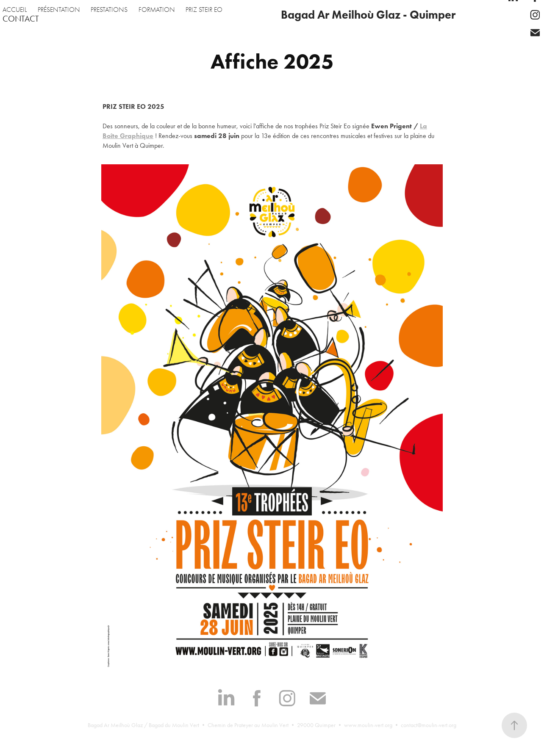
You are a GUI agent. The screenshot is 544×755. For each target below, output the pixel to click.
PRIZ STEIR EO (204, 10)
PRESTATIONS (109, 10)
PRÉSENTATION (59, 10)
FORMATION (157, 10)
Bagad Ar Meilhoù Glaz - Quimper (368, 15)
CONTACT (21, 19)
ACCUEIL (15, 10)
